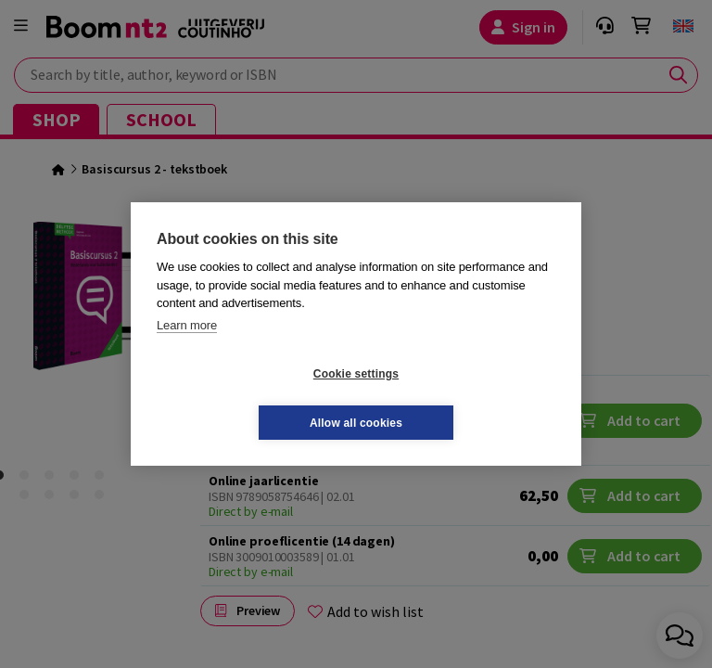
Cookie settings (245, 398)
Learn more (187, 349)
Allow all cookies (466, 398)
